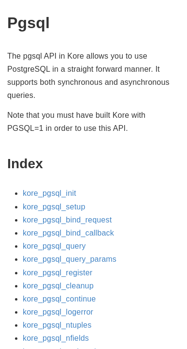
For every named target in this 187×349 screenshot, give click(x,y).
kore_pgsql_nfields (56, 338)
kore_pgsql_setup (54, 207)
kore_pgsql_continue (59, 299)
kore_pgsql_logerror (58, 312)
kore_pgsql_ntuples (57, 325)
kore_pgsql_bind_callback (68, 233)
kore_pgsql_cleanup (58, 286)
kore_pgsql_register (57, 273)
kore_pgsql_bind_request (67, 220)
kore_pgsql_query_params (69, 259)
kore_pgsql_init (49, 193)
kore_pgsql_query (54, 246)
